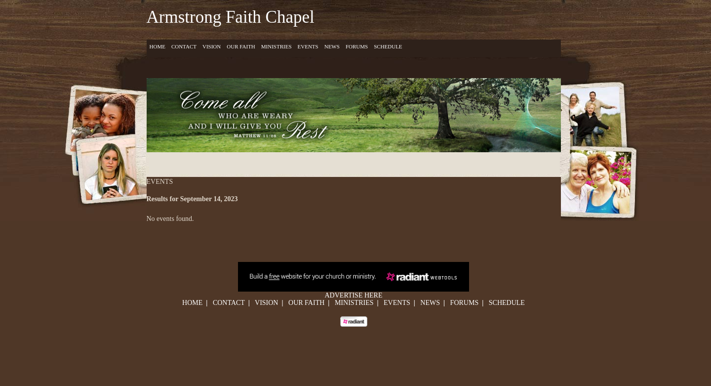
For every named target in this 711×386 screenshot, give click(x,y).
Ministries (276, 46)
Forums (357, 46)
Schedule (388, 46)
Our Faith (241, 46)
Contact (184, 46)
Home (157, 46)
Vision (211, 46)
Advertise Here (354, 295)
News (332, 46)
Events (308, 46)
